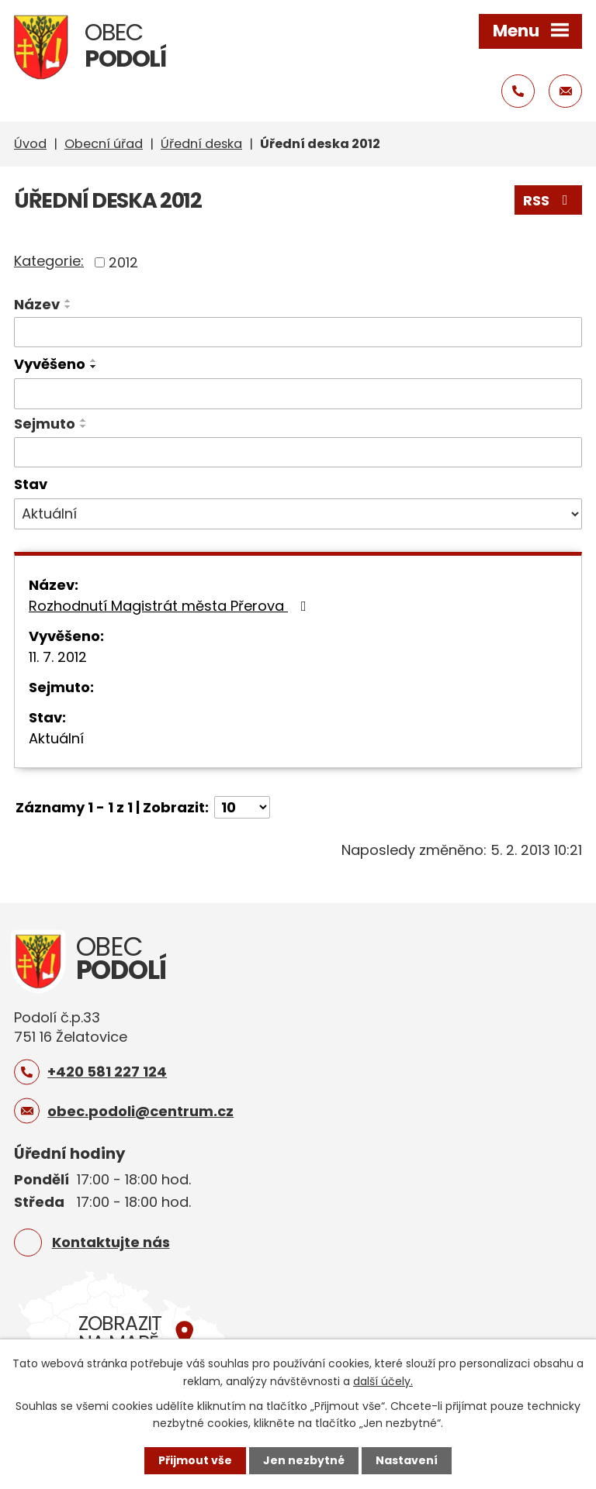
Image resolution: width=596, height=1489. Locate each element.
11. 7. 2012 (58, 657)
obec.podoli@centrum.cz (140, 1111)
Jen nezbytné (304, 1460)
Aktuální (56, 738)
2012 (123, 262)
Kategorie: (49, 261)
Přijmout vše (195, 1460)
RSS (548, 200)
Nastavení (407, 1460)
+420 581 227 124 (107, 1071)
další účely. (383, 1380)
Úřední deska (201, 144)
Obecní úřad (103, 144)
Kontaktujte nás (111, 1242)
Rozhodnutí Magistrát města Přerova (171, 605)
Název (37, 304)
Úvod (30, 144)
